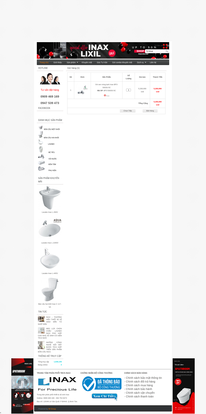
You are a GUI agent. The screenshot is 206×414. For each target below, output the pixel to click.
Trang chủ (44, 62)
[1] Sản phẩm (159, 45)
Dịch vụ (141, 62)
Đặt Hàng (150, 111)
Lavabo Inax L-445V (50, 273)
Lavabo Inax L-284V (50, 212)
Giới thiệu (57, 62)
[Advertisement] (82, 22)
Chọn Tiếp (128, 111)
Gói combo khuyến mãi (122, 62)
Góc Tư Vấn (102, 62)
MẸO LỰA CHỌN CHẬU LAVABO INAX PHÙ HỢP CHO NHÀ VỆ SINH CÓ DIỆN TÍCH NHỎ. (50, 333)
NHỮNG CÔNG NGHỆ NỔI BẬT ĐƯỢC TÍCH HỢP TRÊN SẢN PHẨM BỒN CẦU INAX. (50, 347)
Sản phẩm (72, 62)
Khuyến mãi (87, 62)
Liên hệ (153, 62)
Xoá (106, 96)
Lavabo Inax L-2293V (49, 243)
